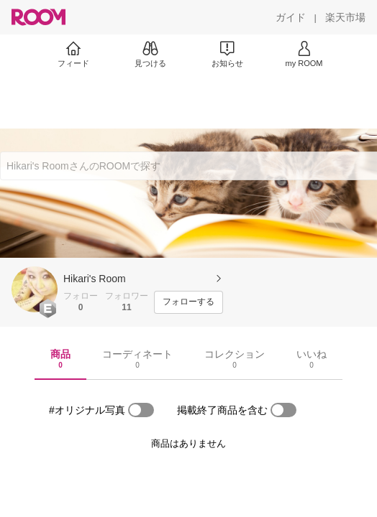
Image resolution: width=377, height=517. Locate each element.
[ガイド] (291, 17)
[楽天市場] (345, 17)
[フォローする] (188, 302)
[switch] (141, 410)
